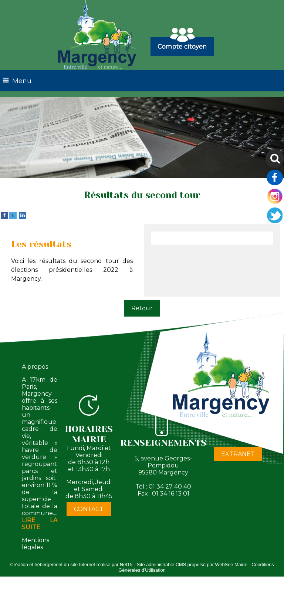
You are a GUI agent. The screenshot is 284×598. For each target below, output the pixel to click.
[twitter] (13, 215)
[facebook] (4, 215)
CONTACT (89, 509)
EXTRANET (238, 453)
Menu (21, 81)
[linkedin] (22, 215)
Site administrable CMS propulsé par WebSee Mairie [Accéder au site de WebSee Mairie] (192, 564)
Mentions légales (35, 544)
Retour (142, 308)
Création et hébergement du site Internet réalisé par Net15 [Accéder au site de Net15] (71, 564)
